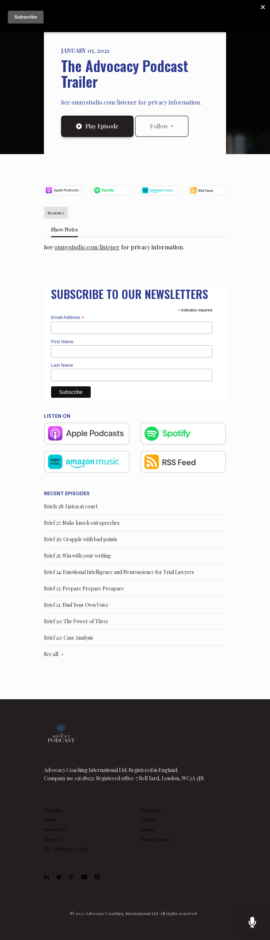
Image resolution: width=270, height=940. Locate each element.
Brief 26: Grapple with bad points (80, 539)
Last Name (62, 365)
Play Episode (97, 126)
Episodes (53, 810)
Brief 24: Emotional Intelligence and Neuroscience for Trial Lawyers (119, 572)
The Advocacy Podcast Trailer (124, 73)
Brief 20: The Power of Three (76, 621)
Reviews (52, 839)
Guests (147, 829)
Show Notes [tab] (64, 229)
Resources (55, 829)
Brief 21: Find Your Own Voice (76, 604)
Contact (148, 820)
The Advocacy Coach (65, 849)
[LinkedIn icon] (46, 877)
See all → (54, 654)
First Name (62, 341)
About (50, 820)
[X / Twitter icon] (59, 877)
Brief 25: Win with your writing (77, 555)
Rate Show (151, 810)
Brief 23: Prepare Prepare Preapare (84, 588)
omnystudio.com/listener (87, 247)
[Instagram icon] (71, 877)
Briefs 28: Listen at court (71, 506)
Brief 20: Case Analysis (68, 637)
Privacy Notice (155, 839)
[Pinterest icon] (97, 877)
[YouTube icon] (84, 877)
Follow (159, 126)
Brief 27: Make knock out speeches (82, 522)
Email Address (67, 318)
